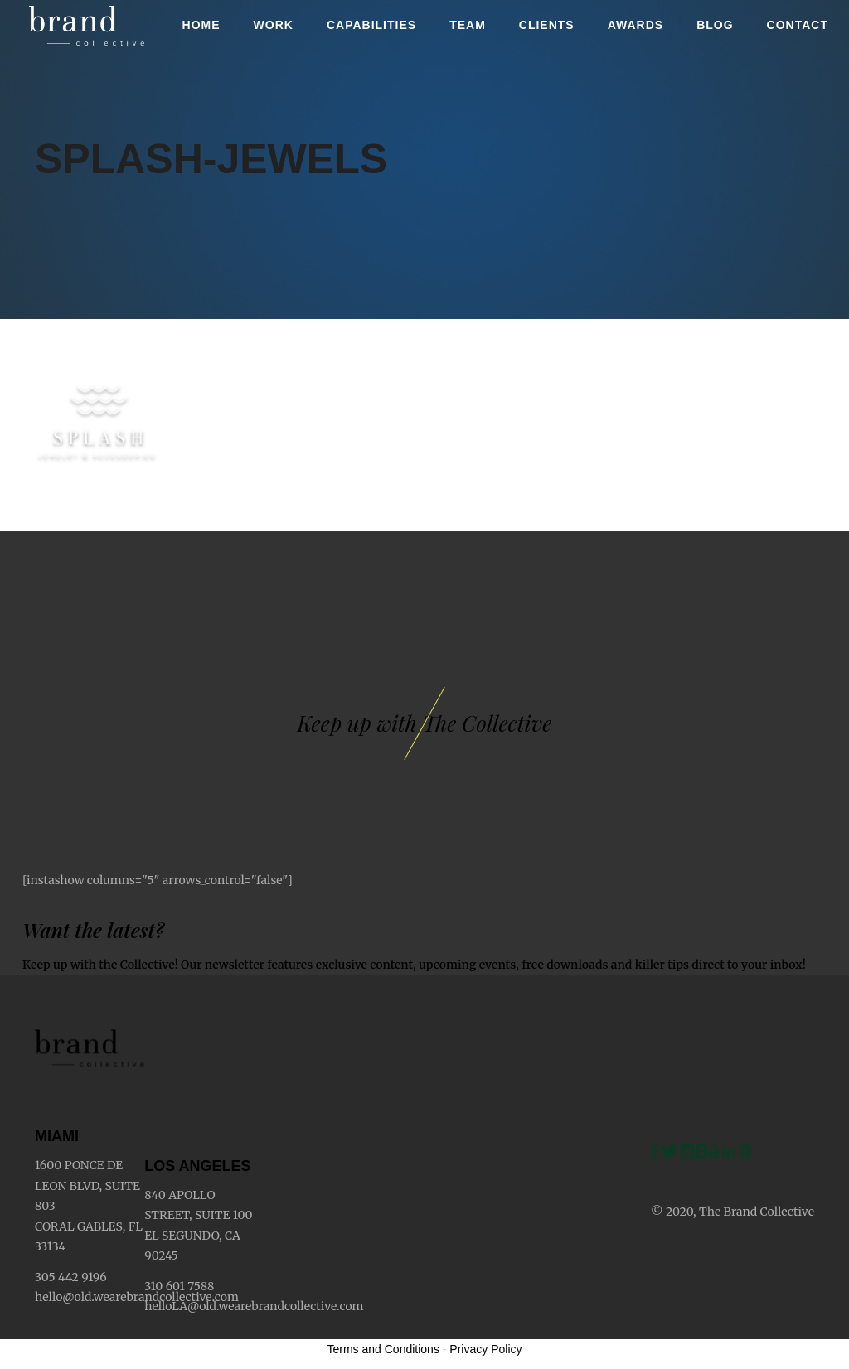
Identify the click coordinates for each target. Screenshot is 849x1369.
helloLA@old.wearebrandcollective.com (253, 1306)
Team (467, 24)
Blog (714, 24)
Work (274, 24)
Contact (797, 24)
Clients (547, 24)
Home (201, 24)
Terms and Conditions (383, 1349)
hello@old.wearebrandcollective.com (137, 1296)
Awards (635, 24)
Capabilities (371, 24)
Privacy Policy (485, 1349)
